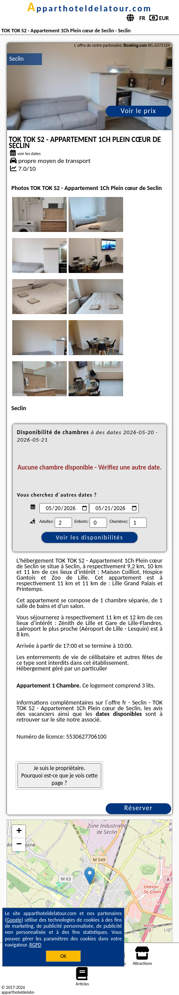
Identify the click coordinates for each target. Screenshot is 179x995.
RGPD (35, 945)
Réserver (138, 808)
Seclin (16, 58)
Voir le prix (138, 111)
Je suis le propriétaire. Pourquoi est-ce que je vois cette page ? (59, 775)
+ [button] (19, 831)
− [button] (19, 844)
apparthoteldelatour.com (89, 8)
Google (14, 920)
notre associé (82, 719)
